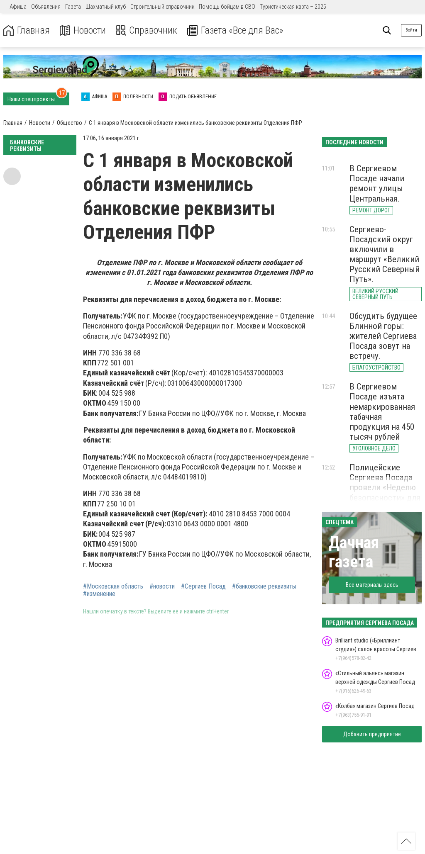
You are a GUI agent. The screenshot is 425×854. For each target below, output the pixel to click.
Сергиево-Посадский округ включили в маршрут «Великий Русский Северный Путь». (384, 254)
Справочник (147, 30)
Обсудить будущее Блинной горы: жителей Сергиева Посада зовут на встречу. (383, 336)
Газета (73, 6)
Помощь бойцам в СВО (227, 6)
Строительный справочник (162, 6)
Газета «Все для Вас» (236, 30)
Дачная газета (354, 552)
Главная (26, 30)
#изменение (99, 594)
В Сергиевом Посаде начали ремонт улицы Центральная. (376, 183)
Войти (411, 30)
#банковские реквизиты (264, 586)
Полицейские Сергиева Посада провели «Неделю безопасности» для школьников (384, 487)
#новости (162, 586)
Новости (82, 30)
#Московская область (113, 586)
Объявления (46, 6)
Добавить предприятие (372, 734)
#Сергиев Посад (203, 586)
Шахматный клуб (105, 6)
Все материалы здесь (372, 584)
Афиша (18, 6)
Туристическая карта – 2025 (293, 6)
